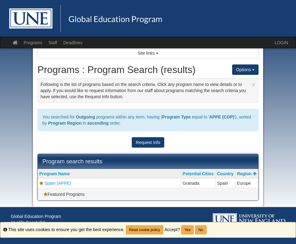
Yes (188, 230)
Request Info (148, 142)
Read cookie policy (144, 230)
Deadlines (72, 42)
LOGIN (281, 42)
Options (245, 69)
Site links (148, 53)
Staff (53, 42)
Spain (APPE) (58, 183)
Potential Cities (198, 173)
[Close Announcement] (253, 84)
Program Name (54, 173)
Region (247, 173)
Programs (33, 42)
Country (225, 173)
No (200, 230)
